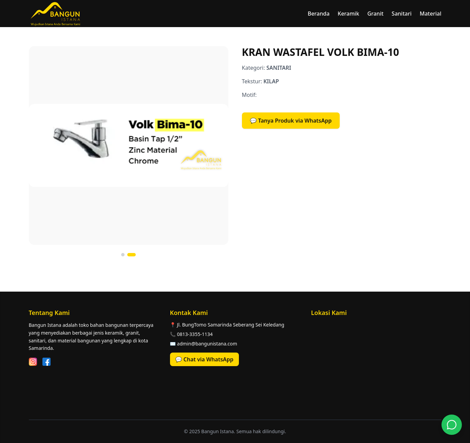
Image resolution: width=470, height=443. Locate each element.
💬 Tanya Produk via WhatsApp (291, 120)
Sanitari (402, 13)
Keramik (348, 13)
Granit (375, 13)
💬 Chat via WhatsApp (204, 359)
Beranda (319, 13)
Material (430, 13)
